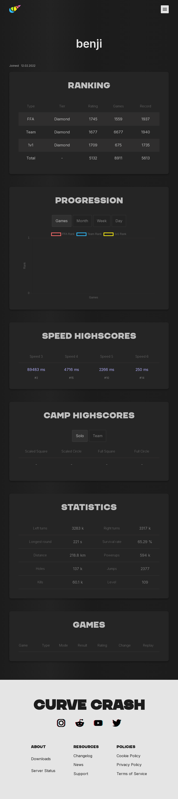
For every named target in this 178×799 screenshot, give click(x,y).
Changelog (82, 756)
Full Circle (141, 451)
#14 (142, 378)
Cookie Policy (128, 756)
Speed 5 (106, 356)
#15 (71, 378)
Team (97, 435)
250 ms (142, 369)
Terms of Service (132, 774)
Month (82, 220)
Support (80, 774)
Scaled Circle (71, 451)
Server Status (43, 771)
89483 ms (36, 369)
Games (62, 220)
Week (102, 220)
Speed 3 (36, 356)
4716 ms (71, 369)
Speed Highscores (89, 336)
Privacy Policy (129, 765)
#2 (36, 378)
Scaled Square (36, 451)
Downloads (41, 759)
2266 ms (106, 369)
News (78, 765)
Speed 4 (71, 356)
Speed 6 (142, 356)
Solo (80, 435)
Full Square (106, 451)
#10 (106, 378)
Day (118, 220)
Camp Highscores (89, 416)
